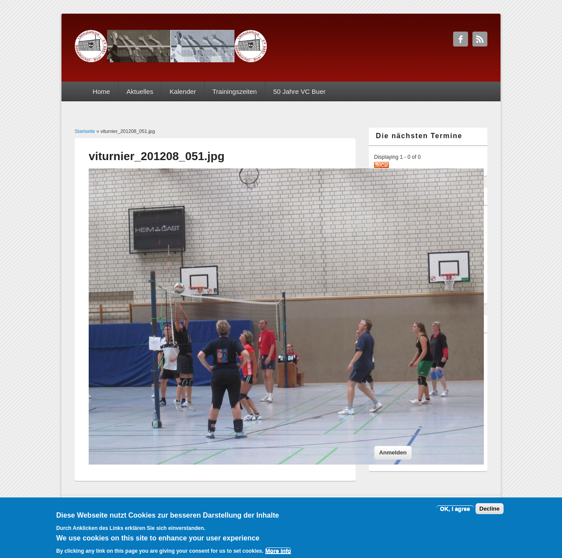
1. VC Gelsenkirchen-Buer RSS (479, 39)
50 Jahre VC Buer (299, 91)
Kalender (182, 91)
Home (101, 91)
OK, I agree (455, 512)
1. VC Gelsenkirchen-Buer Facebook (460, 39)
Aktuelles (139, 91)
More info (278, 554)
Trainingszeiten (235, 91)
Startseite (85, 131)
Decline (489, 512)
